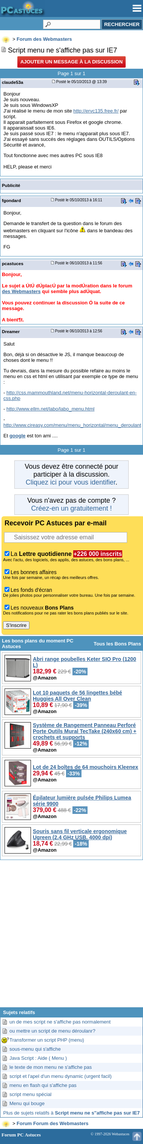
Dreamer (11, 331)
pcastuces (12, 263)
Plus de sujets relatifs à (71, 1113)
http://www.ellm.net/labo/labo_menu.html (50, 409)
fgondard (11, 200)
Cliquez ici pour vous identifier (70, 482)
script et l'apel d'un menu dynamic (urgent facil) (60, 1076)
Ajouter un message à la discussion (71, 62)
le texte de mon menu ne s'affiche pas (50, 1067)
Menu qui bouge (27, 1103)
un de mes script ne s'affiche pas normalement (60, 1022)
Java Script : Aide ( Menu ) (38, 1058)
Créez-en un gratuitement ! (71, 508)
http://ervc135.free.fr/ (95, 111)
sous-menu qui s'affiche (35, 1049)
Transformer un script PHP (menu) (46, 1040)
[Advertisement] (71, 936)
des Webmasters (21, 291)
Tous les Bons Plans (117, 644)
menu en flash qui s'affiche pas (43, 1085)
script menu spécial (30, 1094)
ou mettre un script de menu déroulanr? (52, 1031)
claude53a (12, 82)
